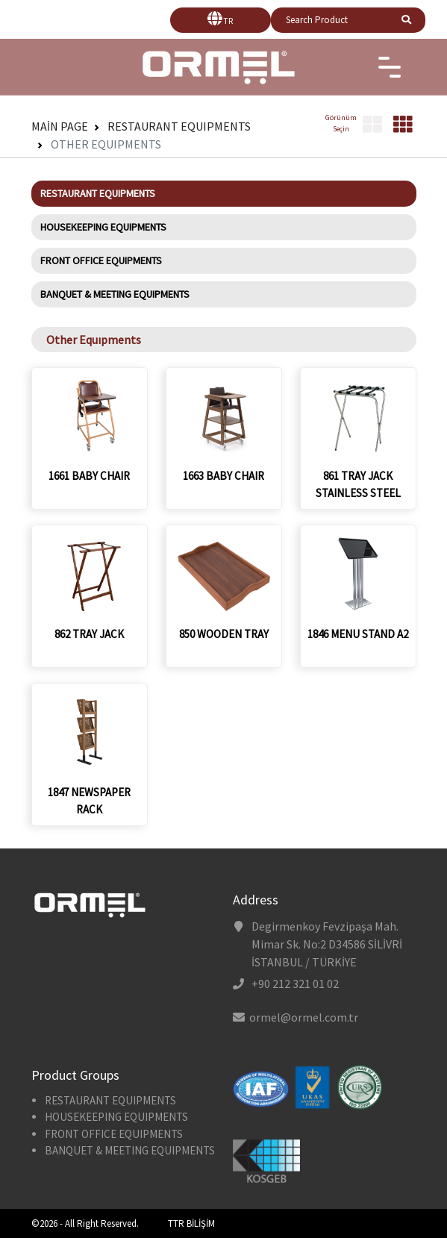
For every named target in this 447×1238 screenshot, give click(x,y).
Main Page (59, 126)
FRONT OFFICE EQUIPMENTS (101, 260)
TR (228, 20)
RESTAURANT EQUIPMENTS (179, 126)
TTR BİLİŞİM (191, 1223)
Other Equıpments (106, 144)
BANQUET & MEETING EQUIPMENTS (115, 294)
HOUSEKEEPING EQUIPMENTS (103, 227)
